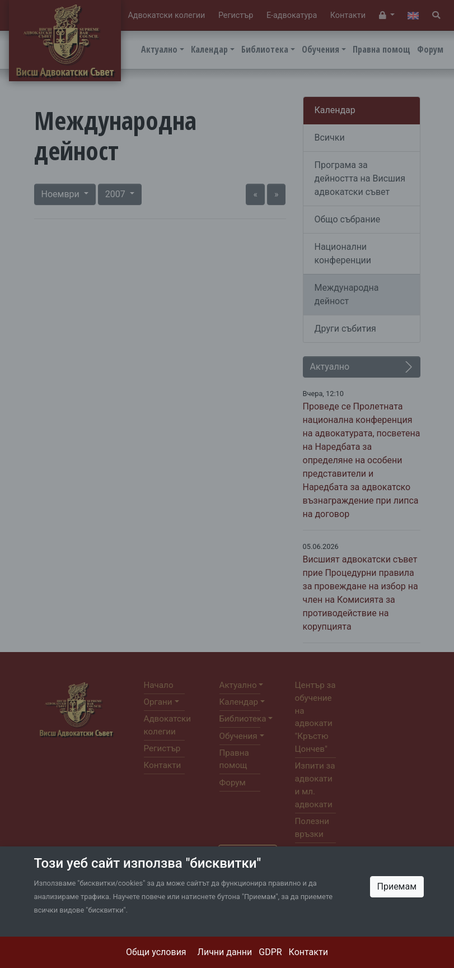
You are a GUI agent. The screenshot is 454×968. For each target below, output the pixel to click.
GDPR (270, 952)
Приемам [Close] (397, 886)
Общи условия (156, 952)
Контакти (308, 952)
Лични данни (225, 952)
